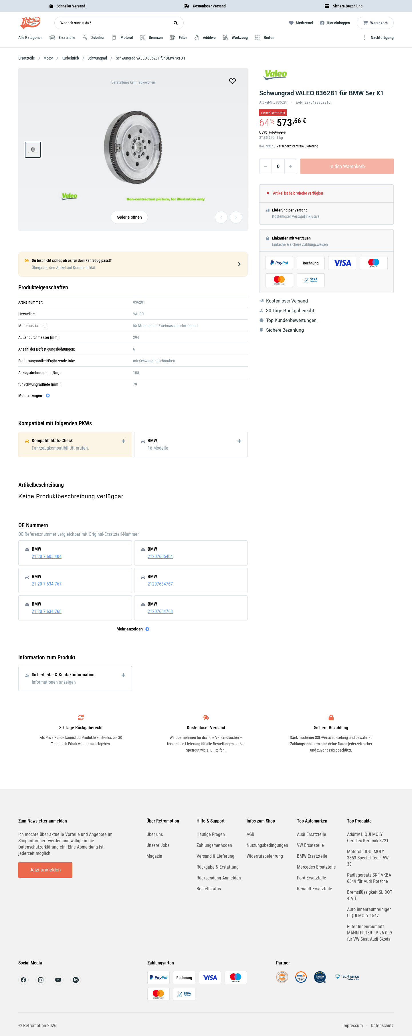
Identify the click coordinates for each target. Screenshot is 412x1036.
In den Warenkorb (347, 166)
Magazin (154, 856)
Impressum (352, 1025)
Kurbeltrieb (70, 58)
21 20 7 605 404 (47, 556)
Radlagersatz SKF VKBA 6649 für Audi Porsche (369, 878)
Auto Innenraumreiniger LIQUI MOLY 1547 (369, 912)
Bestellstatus (209, 888)
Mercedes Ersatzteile (316, 867)
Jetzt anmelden (45, 869)
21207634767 (160, 584)
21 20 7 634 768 (47, 611)
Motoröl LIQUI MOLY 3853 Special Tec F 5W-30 (368, 858)
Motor (48, 58)
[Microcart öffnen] (375, 23)
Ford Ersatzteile (311, 878)
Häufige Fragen (211, 834)
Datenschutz (382, 1025)
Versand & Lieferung (215, 856)
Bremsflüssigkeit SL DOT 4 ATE (369, 895)
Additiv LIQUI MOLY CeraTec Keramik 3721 (368, 837)
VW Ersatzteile (310, 845)
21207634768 (160, 611)
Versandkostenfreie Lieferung (297, 146)
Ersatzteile (27, 58)
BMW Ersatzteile (312, 856)
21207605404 (160, 556)
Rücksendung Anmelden (219, 878)
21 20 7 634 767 (47, 584)
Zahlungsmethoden (214, 845)
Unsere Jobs (157, 845)
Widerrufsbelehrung (265, 856)
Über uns (154, 834)
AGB (250, 834)
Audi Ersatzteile (311, 834)
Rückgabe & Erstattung (218, 867)
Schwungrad (97, 58)
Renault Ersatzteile (314, 888)
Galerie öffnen (129, 217)
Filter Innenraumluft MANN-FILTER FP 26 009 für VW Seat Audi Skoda (369, 933)
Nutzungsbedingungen (267, 845)
